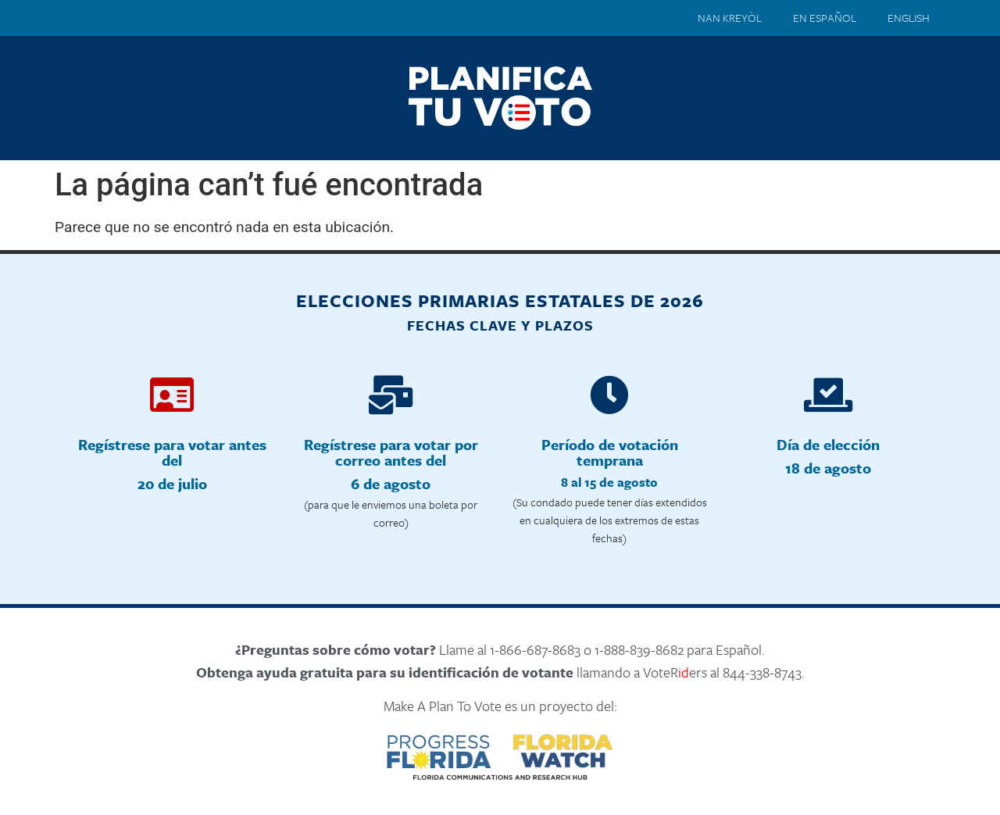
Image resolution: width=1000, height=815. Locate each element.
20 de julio (172, 483)
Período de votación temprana (609, 452)
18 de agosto (828, 467)
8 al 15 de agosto (609, 482)
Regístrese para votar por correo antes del (391, 452)
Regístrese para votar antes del (172, 452)
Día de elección (828, 444)
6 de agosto (390, 483)
